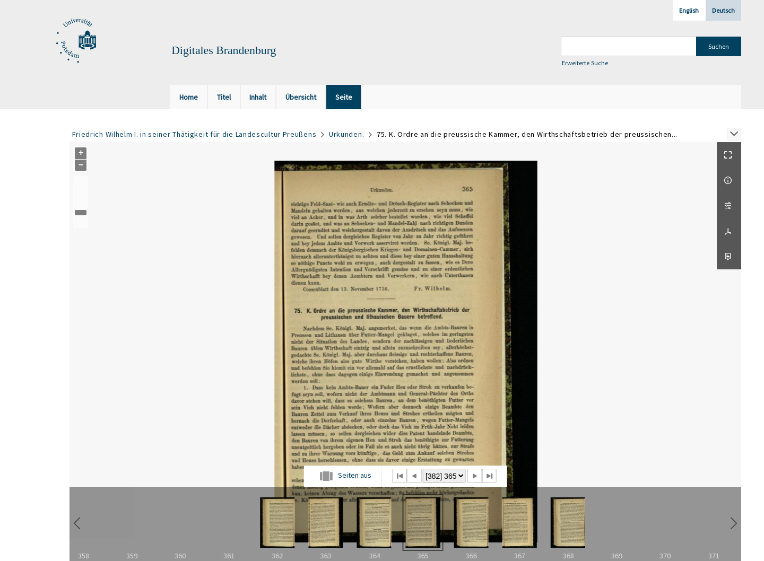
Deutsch (723, 10)
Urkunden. (346, 134)
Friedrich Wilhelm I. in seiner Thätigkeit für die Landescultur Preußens (194, 134)
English (689, 10)
